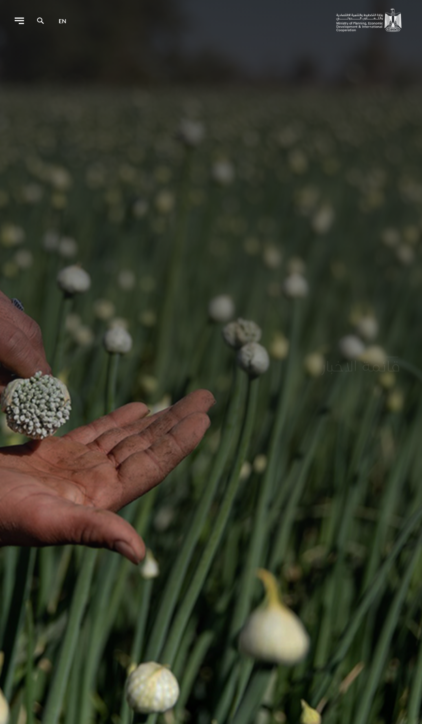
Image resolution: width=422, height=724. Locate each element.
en (62, 21)
